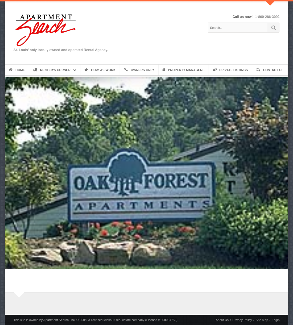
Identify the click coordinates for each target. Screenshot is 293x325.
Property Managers (184, 70)
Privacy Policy (242, 320)
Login (276, 320)
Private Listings (230, 70)
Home (17, 70)
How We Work (100, 70)
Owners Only (139, 70)
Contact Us (269, 70)
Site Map (262, 320)
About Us (222, 320)
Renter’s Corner (51, 70)
